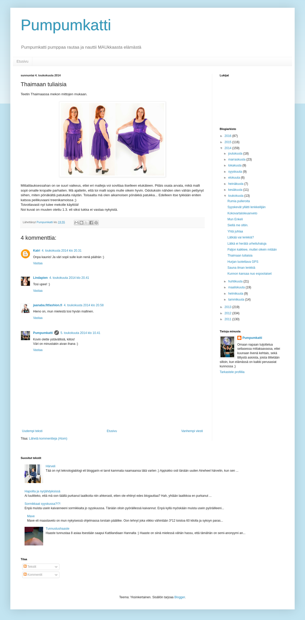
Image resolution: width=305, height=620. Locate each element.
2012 (228, 313)
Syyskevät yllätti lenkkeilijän (246, 207)
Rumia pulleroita (238, 201)
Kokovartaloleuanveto (242, 213)
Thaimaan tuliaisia (240, 255)
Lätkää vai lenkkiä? (240, 237)
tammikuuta (236, 299)
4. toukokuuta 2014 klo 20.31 (61, 250)
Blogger (179, 597)
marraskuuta (237, 159)
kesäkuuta (235, 190)
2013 (228, 307)
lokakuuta (235, 165)
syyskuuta (235, 171)
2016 (228, 136)
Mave (31, 516)
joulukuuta (235, 153)
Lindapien (40, 278)
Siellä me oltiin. (237, 225)
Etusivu (22, 61)
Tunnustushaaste (58, 528)
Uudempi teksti (32, 431)
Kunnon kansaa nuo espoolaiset (249, 273)
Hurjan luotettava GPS (242, 262)
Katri (36, 250)
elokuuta (234, 177)
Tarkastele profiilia (232, 372)
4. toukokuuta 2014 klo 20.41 (69, 278)
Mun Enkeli (235, 219)
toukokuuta (236, 196)
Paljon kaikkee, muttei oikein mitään (252, 249)
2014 (228, 148)
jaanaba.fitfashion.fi (47, 305)
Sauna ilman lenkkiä (241, 267)
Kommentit (33, 575)
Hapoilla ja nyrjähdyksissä (42, 491)
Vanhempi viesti (192, 431)
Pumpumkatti (66, 25)
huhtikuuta (235, 281)
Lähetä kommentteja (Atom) (48, 438)
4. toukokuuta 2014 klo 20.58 (84, 305)
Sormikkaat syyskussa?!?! (42, 504)
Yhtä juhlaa (235, 231)
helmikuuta (236, 293)
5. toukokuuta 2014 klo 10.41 (80, 333)
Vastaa (37, 263)
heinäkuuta (236, 184)
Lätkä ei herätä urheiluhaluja (246, 243)
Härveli (50, 466)
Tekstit (30, 566)
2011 (228, 319)
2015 (228, 142)
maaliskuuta (237, 287)
